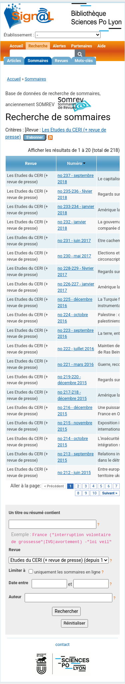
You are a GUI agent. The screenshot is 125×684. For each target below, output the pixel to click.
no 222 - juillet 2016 (76, 348)
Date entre (18, 582)
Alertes (59, 46)
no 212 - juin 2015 (74, 472)
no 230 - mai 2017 (74, 255)
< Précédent (54, 486)
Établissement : (19, 34)
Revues (61, 60)
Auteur (15, 596)
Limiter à (17, 570)
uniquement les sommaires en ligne (67, 572)
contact (62, 644)
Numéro (74, 163)
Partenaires (81, 46)
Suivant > (109, 493)
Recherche (37, 46)
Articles (14, 60)
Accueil (16, 46)
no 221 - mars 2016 (76, 364)
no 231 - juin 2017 (74, 240)
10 (94, 493)
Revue (14, 549)
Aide (101, 46)
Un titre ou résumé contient (34, 512)
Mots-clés (84, 60)
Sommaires (38, 60)
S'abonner (34, 137)
